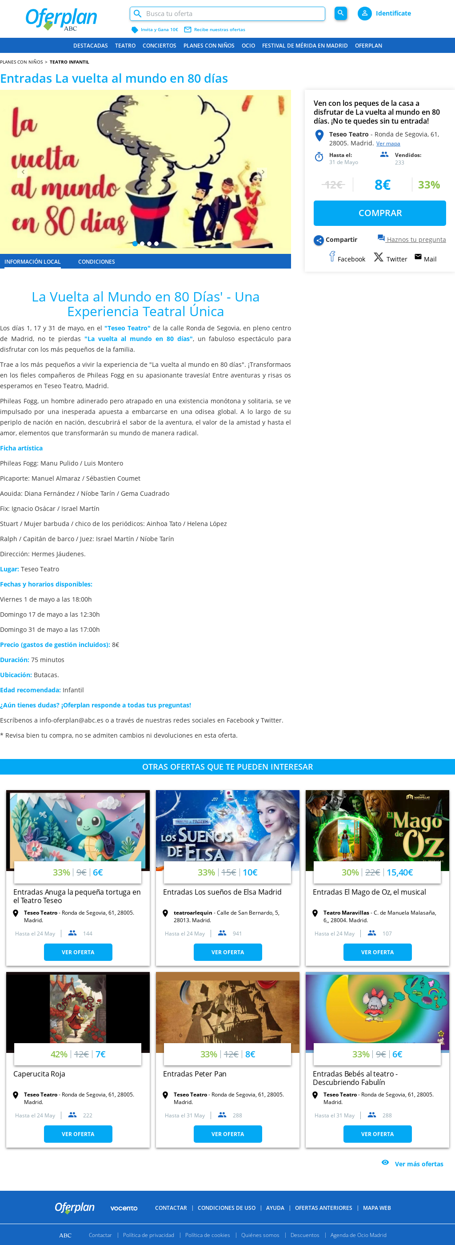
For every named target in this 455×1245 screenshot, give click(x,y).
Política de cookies (207, 1234)
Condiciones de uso (226, 1208)
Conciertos (159, 45)
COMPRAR (380, 213)
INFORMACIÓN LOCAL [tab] (32, 261)
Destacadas (90, 45)
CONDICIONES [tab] (96, 261)
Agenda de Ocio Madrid (359, 1234)
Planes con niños (209, 45)
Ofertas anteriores (323, 1208)
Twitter (271, 720)
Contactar (171, 1208)
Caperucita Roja (39, 1074)
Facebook (240, 720)
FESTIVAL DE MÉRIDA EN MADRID (305, 45)
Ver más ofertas (419, 1164)
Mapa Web (377, 1208)
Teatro (125, 45)
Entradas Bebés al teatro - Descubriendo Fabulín (355, 1078)
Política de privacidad (148, 1234)
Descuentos (305, 1234)
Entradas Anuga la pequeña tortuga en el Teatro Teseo (77, 896)
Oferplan (368, 45)
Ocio (248, 45)
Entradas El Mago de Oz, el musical (369, 892)
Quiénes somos (260, 1234)
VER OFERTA (78, 952)
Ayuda (275, 1208)
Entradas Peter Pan (195, 1074)
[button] (22, 172)
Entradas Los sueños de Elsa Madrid (222, 892)
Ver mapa (388, 143)
